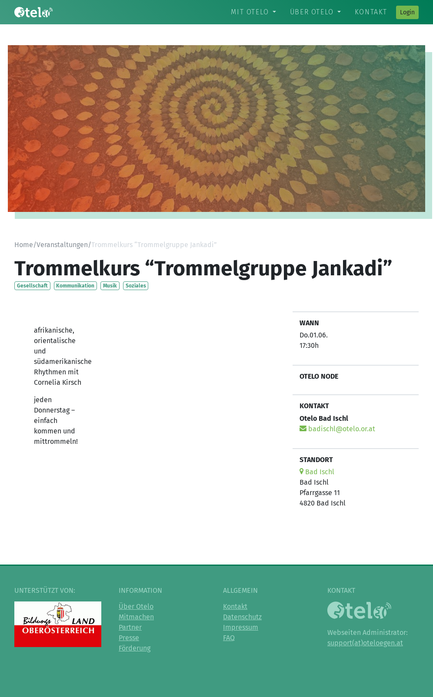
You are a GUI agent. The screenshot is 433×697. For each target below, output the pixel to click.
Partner (130, 627)
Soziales (136, 286)
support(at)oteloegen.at (365, 643)
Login (407, 12)
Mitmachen (136, 617)
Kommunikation (75, 286)
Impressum (240, 627)
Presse (129, 638)
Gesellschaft (32, 286)
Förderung (134, 648)
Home (23, 245)
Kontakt (371, 12)
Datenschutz (242, 617)
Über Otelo (312, 12)
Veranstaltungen (62, 245)
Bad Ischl (317, 472)
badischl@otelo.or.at (337, 429)
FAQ (229, 638)
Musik (110, 286)
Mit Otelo (250, 12)
